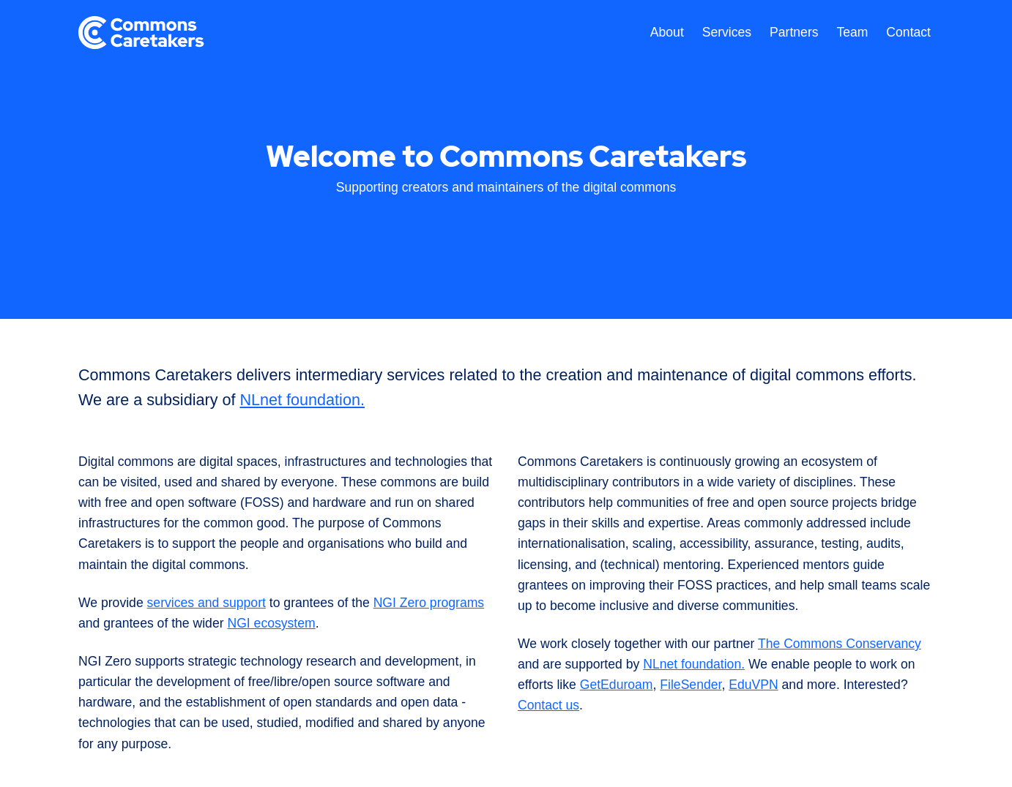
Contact (908, 32)
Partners (794, 32)
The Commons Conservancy (839, 643)
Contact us (548, 705)
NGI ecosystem (271, 623)
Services (726, 32)
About (667, 32)
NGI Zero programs (429, 602)
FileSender (690, 684)
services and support (206, 602)
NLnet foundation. (301, 400)
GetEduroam (616, 684)
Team (852, 32)
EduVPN (753, 684)
